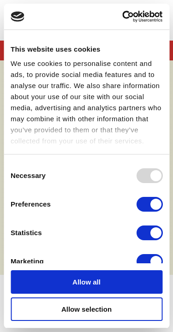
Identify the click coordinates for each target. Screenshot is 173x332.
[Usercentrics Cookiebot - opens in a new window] (123, 17)
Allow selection (86, 309)
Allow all (86, 282)
